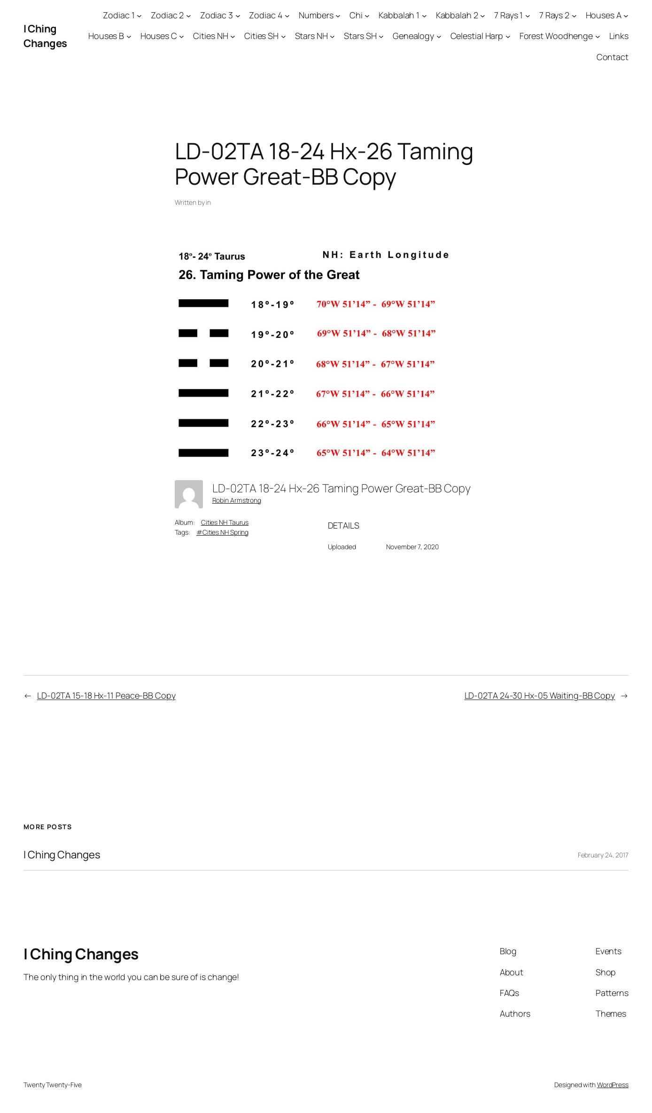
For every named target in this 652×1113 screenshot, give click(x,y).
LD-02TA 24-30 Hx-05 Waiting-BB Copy (540, 695)
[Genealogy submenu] (439, 36)
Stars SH (360, 35)
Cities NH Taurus (224, 522)
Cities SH (261, 35)
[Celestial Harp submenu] (508, 36)
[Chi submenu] (367, 15)
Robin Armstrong (237, 500)
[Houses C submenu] (181, 36)
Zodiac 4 (265, 15)
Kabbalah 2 (457, 15)
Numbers (316, 15)
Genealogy (413, 35)
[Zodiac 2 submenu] (188, 15)
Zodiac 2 (167, 15)
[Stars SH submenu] (381, 36)
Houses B (106, 35)
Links (619, 35)
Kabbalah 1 (399, 15)
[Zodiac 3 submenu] (238, 15)
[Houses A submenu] (626, 15)
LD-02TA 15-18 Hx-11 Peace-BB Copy (106, 695)
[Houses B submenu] (129, 36)
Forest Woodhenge (556, 35)
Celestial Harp (477, 35)
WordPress (613, 1084)
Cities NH (210, 35)
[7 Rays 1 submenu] (527, 15)
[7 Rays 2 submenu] (574, 15)
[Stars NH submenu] (332, 36)
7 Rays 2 (554, 15)
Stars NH (311, 35)
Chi (356, 15)
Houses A (603, 15)
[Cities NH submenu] (232, 36)
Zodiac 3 (216, 15)
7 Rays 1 (508, 15)
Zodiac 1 (118, 15)
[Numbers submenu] (338, 15)
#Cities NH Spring (222, 532)
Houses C (158, 35)
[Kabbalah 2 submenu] (482, 15)
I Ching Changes (45, 36)
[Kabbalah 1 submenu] (424, 15)
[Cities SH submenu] (283, 36)
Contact (613, 56)
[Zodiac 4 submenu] (287, 15)
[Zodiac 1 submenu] (139, 15)
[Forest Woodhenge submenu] (597, 36)
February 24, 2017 (603, 854)
